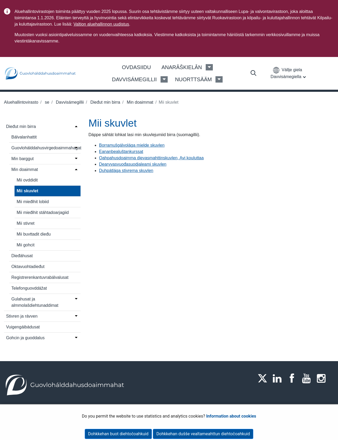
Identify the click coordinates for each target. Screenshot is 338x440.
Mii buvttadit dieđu (34, 234)
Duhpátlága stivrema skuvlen (126, 170)
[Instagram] (322, 378)
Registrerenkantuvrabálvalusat (39, 277)
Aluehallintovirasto (21, 102)
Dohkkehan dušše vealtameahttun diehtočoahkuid (203, 433)
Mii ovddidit (27, 180)
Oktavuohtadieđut (27, 266)
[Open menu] (76, 126)
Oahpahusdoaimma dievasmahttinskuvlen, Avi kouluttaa (151, 158)
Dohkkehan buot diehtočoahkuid (118, 433)
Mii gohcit (26, 245)
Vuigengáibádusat (23, 327)
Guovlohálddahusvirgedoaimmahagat (42, 148)
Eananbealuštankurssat (121, 151)
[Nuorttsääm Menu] (219, 79)
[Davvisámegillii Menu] (164, 79)
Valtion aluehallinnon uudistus (101, 24)
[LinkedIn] (278, 378)
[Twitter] (264, 378)
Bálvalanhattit (24, 137)
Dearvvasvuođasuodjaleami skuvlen (132, 164)
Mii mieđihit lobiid (33, 201)
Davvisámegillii (69, 102)
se (46, 102)
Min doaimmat (139, 102)
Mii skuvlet (27, 191)
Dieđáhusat (22, 256)
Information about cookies (231, 416)
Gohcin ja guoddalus (25, 338)
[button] (289, 73)
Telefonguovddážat (29, 288)
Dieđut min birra (104, 102)
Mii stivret (26, 223)
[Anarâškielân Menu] (209, 67)
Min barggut (22, 158)
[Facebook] (293, 378)
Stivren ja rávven (21, 316)
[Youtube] (308, 378)
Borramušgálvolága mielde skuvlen (132, 145)
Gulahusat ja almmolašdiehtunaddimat (34, 302)
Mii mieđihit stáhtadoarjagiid (43, 212)
